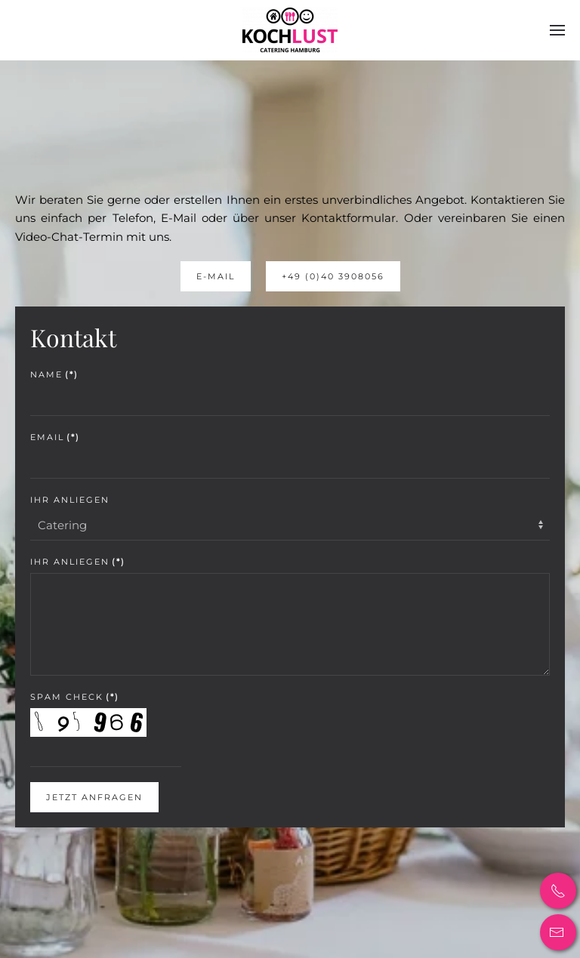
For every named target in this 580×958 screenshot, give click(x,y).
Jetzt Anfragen (94, 797)
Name (54, 374)
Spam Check (74, 697)
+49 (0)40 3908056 (333, 276)
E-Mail (215, 276)
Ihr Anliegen (70, 499)
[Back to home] (290, 30)
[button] (557, 30)
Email (55, 437)
